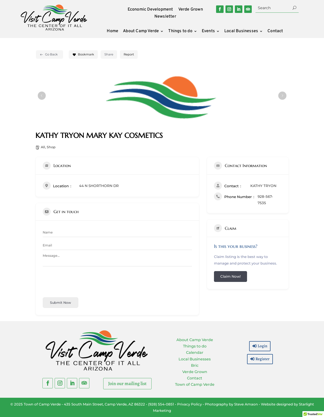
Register (262, 359)
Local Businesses (241, 32)
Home (112, 32)
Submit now (60, 302)
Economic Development (150, 10)
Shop (51, 147)
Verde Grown (190, 10)
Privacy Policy (189, 404)
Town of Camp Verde (194, 384)
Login (262, 346)
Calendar (194, 352)
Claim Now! (230, 276)
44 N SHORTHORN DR (99, 185)
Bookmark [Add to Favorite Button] (83, 54)
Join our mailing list (127, 383)
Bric (194, 365)
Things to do (180, 32)
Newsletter (165, 17)
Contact (275, 32)
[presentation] (78, 281)
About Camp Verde (141, 32)
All (43, 147)
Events (208, 32)
